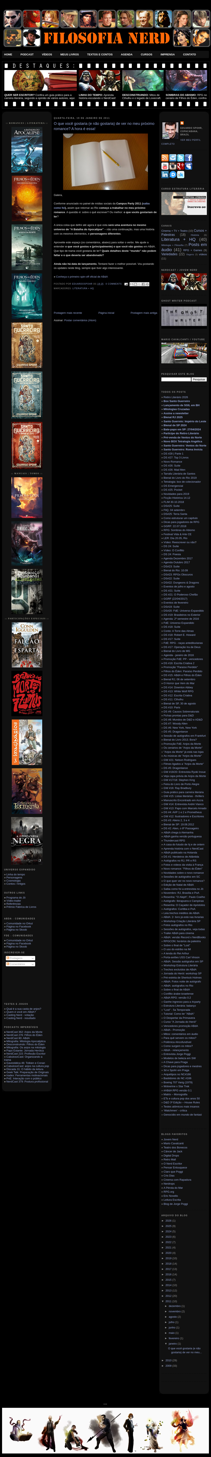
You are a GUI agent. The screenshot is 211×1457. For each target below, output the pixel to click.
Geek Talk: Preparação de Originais (27, 1072)
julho (172, 1322)
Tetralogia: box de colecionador (182, 481)
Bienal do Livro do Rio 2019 (180, 477)
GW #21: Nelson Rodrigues (180, 759)
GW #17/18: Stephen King (179, 780)
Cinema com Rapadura (177, 1179)
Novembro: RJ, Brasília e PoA (181, 892)
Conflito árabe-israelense (179, 993)
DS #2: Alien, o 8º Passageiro (181, 828)
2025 (168, 1226)
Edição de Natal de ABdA (179, 884)
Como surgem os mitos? (178, 1046)
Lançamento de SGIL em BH (182, 405)
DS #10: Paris (172, 707)
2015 (168, 1279)
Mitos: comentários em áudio (181, 1034)
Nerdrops (169, 1183)
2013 (168, 1290)
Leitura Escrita (172, 1199)
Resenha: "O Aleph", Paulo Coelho (184, 897)
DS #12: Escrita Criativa (178, 695)
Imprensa (168, 54)
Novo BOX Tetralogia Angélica (183, 441)
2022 (168, 1242)
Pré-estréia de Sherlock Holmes (183, 977)
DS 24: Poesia (172, 554)
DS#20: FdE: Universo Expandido (184, 610)
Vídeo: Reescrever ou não (179, 542)
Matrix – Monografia (175, 1094)
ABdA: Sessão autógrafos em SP (183, 961)
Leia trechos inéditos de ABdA (181, 913)
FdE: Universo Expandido (179, 622)
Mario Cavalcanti (174, 1143)
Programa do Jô (16, 897)
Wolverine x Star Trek (176, 1086)
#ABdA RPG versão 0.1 (178, 1090)
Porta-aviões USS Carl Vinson (182, 957)
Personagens (14, 877)
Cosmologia (13, 880)
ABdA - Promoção (174, 1029)
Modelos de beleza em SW (180, 1058)
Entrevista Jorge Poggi (177, 1054)
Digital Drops (171, 1155)
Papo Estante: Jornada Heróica (25, 1050)
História (195, 235)
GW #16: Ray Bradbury (177, 788)
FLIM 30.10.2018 (174, 502)
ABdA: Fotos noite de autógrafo (182, 981)
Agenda (126, 54)
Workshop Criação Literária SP (182, 921)
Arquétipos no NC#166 (177, 1074)
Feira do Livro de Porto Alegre (181, 784)
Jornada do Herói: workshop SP (183, 973)
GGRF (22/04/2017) (175, 598)
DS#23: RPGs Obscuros (178, 574)
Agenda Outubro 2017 (176, 562)
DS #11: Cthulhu (173, 699)
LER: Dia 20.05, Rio (175, 538)
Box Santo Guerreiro (177, 401)
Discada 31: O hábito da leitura (24, 1069)
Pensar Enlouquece (175, 1167)
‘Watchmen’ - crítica (175, 1110)
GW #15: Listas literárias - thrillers (184, 796)
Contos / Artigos (15, 883)
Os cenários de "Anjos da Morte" (183, 747)
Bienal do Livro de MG (177, 651)
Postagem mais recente (68, 312)
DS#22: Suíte (172, 578)
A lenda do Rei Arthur (176, 953)
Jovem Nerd (171, 1139)
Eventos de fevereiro (176, 602)
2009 (168, 1365)
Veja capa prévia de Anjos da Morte (185, 776)
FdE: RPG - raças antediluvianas (183, 642)
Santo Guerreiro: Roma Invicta (183, 449)
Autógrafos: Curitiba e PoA (179, 908)
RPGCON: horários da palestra (182, 941)
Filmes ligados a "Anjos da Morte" (184, 763)
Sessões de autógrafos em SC (182, 876)
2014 (168, 1285)
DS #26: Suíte (172, 465)
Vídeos (47, 54)
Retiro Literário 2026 (176, 397)
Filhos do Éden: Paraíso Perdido (183, 671)
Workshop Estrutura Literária (181, 965)
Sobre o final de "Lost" (177, 945)
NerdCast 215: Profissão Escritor (26, 1053)
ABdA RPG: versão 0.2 (177, 997)
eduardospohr (83, 284)
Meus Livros (69, 54)
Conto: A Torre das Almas (179, 630)
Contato (189, 54)
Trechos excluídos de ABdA (180, 969)
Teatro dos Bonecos (175, 1147)
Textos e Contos (100, 54)
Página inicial (106, 312)
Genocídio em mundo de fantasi (183, 1114)
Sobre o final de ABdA (177, 989)
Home (8, 54)
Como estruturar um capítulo (181, 518)
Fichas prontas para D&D (179, 715)
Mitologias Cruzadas (177, 409)
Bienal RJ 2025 (173, 417)
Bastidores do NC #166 (177, 1078)
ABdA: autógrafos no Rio (178, 985)
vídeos (203, 254)
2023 (168, 1236)
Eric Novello (171, 1195)
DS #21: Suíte (172, 590)
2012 (168, 1295)
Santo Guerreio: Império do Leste (185, 421)
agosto (173, 1316)
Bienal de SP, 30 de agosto (180, 703)
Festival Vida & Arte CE (178, 534)
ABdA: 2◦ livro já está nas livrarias (183, 917)
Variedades (169, 254)
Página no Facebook (18, 926)
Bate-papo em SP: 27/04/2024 (182, 429)
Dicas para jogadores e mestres (183, 1066)
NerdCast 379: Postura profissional (27, 1081)
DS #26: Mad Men (174, 469)
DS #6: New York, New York (180, 727)
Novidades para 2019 (176, 493)
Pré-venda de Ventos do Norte (183, 437)
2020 (168, 1252)
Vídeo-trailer (13, 900)
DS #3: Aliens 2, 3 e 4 (176, 820)
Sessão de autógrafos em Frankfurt (184, 735)
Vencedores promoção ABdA (181, 1025)
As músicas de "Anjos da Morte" (183, 755)
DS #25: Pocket (173, 489)
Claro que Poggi (173, 1171)
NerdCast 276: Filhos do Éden (24, 1035)
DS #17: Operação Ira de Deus (182, 647)
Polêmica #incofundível (177, 1042)
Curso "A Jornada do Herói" (180, 1021)
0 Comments (114, 284)
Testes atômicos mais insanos (181, 1106)
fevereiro (174, 1338)
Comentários (16, 964)
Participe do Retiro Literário (181, 433)
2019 (168, 1258)
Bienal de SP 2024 (175, 425)
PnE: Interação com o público (24, 1078)
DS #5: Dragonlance (176, 731)
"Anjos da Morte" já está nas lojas (184, 751)
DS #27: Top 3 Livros (176, 457)
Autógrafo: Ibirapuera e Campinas (183, 900)
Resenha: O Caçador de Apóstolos (184, 905)
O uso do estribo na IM (177, 949)
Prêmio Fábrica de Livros (21, 906)
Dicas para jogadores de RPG (181, 522)
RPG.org (169, 1191)
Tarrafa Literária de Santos (179, 473)
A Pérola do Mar (173, 1187)
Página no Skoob (16, 929)
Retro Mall (170, 1159)
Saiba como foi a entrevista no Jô (183, 888)
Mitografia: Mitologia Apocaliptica (26, 1041)
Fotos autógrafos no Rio (178, 925)
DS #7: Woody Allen (175, 723)
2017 (168, 1269)
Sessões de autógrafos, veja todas (184, 929)
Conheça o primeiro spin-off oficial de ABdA (82, 276)
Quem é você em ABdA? (21, 1011)
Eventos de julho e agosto (179, 586)
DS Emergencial (173, 485)
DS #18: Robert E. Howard (179, 634)
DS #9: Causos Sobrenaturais (181, 711)
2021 (168, 1247)
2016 (168, 1274)
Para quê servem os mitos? (180, 1037)
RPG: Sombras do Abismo (179, 530)
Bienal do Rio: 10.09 (176, 570)
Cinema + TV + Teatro (174, 230)
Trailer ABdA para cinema (179, 933)
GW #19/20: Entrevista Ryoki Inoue (185, 771)
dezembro (175, 1306)
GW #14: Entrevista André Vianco (184, 804)
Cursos (146, 54)
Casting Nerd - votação (20, 1015)
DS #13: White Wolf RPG (179, 691)
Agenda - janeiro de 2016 (179, 655)
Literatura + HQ (83, 288)
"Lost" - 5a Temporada (177, 1009)
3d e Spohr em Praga (176, 1070)
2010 (168, 1360)
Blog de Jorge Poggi (176, 1203)
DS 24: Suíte (171, 546)
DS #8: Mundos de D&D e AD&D (183, 719)
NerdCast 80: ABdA (18, 1038)
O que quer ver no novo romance (183, 880)
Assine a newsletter (175, 413)
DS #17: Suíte (172, 639)
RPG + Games (192, 250)
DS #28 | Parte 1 (173, 453)
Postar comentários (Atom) (80, 320)
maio (172, 1332)
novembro (175, 1311)
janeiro (173, 1343)
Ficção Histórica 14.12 (177, 497)
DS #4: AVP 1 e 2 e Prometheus (183, 812)
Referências (13, 903)
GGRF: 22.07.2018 (175, 526)
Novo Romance (173, 461)
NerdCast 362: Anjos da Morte (24, 1031)
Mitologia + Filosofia (172, 245)
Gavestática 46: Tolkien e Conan (25, 1062)
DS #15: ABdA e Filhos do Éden (183, 675)
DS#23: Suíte (172, 566)
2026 (168, 1220)
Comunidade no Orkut (19, 923)
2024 (168, 1231)
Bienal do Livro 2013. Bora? (180, 739)
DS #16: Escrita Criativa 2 (177, 663)
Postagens (15, 958)
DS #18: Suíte (172, 626)
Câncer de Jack (173, 1151)
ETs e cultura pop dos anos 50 (182, 1098)
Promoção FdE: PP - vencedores (183, 659)
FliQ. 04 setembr (173, 510)
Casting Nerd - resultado (21, 1018)
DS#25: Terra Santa (175, 513)
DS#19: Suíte (172, 606)
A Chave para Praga (175, 1062)
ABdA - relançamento (176, 1050)
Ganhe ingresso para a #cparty (182, 1001)
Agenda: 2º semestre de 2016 (181, 618)
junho (172, 1327)
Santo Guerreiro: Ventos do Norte (185, 445)
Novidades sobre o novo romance (184, 872)
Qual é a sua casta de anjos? (23, 1008)
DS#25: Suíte (172, 505)
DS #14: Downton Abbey (178, 687)
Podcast (27, 54)
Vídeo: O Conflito (174, 550)
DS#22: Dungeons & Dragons (181, 582)
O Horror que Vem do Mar (179, 683)
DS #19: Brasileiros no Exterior (182, 614)
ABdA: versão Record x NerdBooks (185, 937)
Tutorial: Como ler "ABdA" (179, 1013)
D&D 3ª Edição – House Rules (182, 1102)
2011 (168, 1301)
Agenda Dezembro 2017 (178, 558)
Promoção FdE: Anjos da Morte (182, 743)
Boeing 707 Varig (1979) (178, 1082)
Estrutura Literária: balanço (180, 1005)
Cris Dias (169, 1175)
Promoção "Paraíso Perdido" (181, 667)
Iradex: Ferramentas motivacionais (27, 1075)
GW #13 (185, 808)
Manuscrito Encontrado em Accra (183, 800)
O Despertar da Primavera (179, 1017)
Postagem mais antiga (144, 312)
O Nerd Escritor (173, 1163)
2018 (168, 1263)
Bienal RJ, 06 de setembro (179, 679)
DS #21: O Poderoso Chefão (181, 594)
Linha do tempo (15, 874)
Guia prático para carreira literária (184, 792)
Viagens (190, 254)
